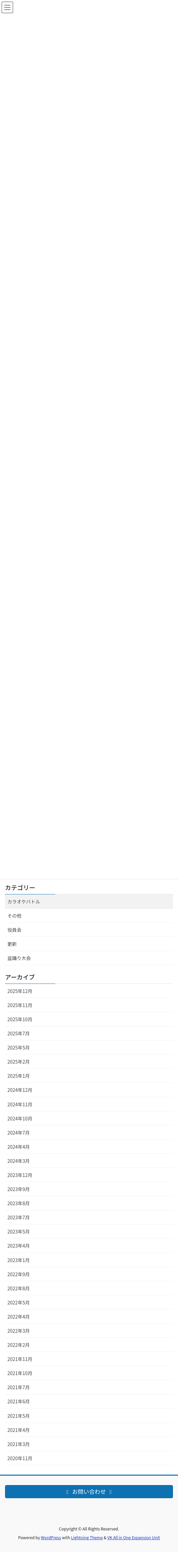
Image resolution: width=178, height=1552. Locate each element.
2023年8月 (18, 1203)
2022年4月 (18, 1316)
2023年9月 (18, 1189)
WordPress (51, 1537)
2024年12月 (20, 1089)
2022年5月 (18, 1302)
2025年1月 (18, 1075)
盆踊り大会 (19, 958)
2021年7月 (18, 1387)
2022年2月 (18, 1344)
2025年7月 (18, 1033)
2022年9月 (18, 1274)
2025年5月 (18, 1047)
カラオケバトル (23, 901)
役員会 (14, 929)
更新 (12, 943)
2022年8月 (18, 1288)
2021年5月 (18, 1415)
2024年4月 (18, 1146)
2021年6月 (18, 1401)
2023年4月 (18, 1245)
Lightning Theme (87, 1537)
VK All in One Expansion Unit (133, 1537)
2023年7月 (18, 1217)
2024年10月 (20, 1118)
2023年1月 (18, 1260)
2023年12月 (20, 1175)
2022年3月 (18, 1330)
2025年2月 (18, 1061)
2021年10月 (20, 1373)
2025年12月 (20, 991)
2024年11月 (20, 1104)
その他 (14, 915)
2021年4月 (18, 1430)
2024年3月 (18, 1160)
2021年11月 (20, 1359)
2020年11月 (20, 1458)
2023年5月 (18, 1231)
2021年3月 (18, 1444)
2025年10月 (20, 1019)
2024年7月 (18, 1132)
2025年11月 (20, 1005)
